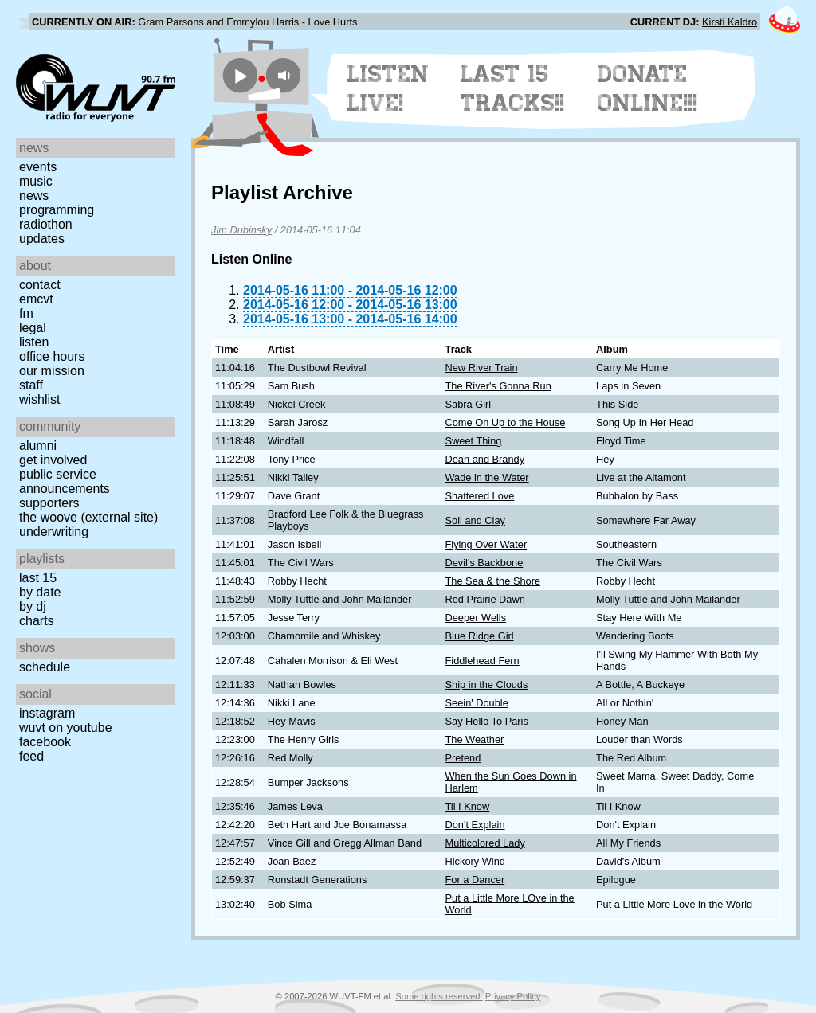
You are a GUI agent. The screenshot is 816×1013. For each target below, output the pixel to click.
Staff (31, 385)
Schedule (44, 667)
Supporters (49, 503)
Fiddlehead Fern (482, 661)
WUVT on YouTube (65, 727)
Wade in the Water (487, 477)
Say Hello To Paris (486, 721)
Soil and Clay (475, 520)
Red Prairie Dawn (485, 599)
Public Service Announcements (64, 481)
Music (36, 181)
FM (26, 313)
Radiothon (46, 224)
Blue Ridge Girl (479, 636)
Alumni (38, 445)
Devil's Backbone (484, 563)
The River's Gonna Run (498, 386)
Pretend (463, 758)
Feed (31, 756)
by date (40, 592)
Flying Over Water (486, 544)
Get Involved (53, 460)
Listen (34, 342)
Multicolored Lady (485, 843)
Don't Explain (475, 825)
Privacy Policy (513, 996)
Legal (32, 327)
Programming (56, 210)
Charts (36, 621)
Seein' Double (476, 703)
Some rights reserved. (438, 996)
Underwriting (53, 531)
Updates (42, 238)
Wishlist (40, 399)
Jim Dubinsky (241, 230)
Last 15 (38, 578)
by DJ (32, 606)
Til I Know (467, 806)
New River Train (481, 368)
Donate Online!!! (648, 88)
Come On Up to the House (505, 422)
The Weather (474, 739)
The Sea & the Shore (493, 581)
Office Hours (51, 356)
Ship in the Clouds (486, 684)
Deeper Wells (476, 618)
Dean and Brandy (485, 459)
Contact (40, 284)
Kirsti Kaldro (729, 22)
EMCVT (36, 299)
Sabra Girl (468, 404)
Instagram (47, 713)
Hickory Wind (475, 861)
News (34, 195)
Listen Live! (388, 88)
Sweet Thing (473, 441)
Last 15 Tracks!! (513, 88)
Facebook (45, 742)
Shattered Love (480, 496)
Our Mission (51, 370)
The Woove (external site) (88, 517)
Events (38, 167)
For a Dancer (475, 880)
